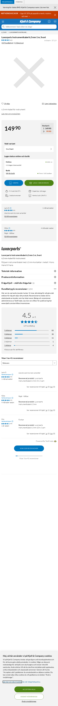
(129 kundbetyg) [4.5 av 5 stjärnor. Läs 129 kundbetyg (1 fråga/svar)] (7, 43)
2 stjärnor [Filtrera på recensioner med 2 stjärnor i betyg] (8, 342)
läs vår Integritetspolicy (31, 682)
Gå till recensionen (10, 216)
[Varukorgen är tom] (55, 21)
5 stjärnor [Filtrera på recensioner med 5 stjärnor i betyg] (8, 330)
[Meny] (3, 21)
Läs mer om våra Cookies (12, 682)
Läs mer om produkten (10, 113)
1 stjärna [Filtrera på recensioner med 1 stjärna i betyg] (7, 345)
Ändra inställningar (29, 701)
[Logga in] (49, 21)
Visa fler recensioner (29, 448)
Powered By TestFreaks (46, 441)
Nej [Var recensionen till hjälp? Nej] (51, 387)
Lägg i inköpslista (49, 104)
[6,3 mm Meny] (8, 32)
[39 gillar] (5, 103)
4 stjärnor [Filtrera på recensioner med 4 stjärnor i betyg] (8, 334)
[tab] (7, 2)
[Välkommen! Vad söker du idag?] (31, 26)
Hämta (13, 182)
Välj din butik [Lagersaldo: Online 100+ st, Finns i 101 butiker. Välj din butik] (10, 173)
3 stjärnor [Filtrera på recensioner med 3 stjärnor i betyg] (8, 338)
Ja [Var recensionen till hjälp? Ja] (46, 387)
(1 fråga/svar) (19, 43)
